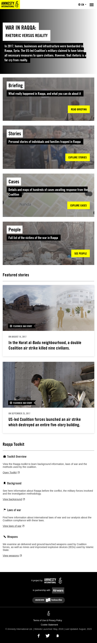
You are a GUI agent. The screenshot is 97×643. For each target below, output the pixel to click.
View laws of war (13, 526)
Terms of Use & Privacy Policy (47, 620)
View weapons (12, 555)
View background (14, 499)
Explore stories (77, 157)
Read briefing (79, 109)
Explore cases (78, 205)
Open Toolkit (11, 472)
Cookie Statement (49, 624)
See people (80, 253)
